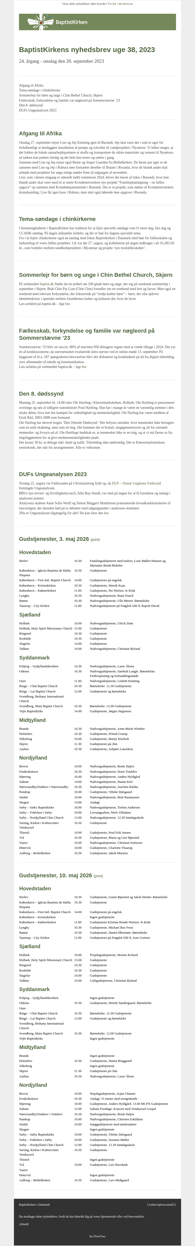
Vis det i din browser (120, 4)
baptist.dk (47, 284)
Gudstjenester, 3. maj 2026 (54, 539)
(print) (95, 540)
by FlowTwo (98, 1236)
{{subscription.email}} (161, 1204)
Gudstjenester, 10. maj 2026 (55, 875)
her (67, 304)
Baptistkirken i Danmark (34, 1204)
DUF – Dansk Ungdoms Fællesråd (136, 483)
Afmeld (24, 1224)
